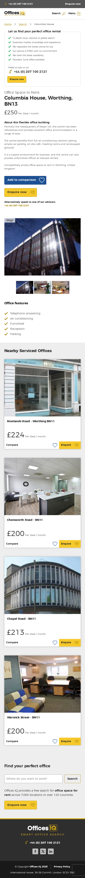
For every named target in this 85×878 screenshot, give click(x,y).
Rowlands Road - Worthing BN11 (31, 421)
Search (23, 24)
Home (8, 24)
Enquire (70, 445)
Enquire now (21, 805)
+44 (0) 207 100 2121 (16, 206)
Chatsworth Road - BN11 (25, 520)
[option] (42, 247)
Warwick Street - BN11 (23, 717)
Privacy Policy (62, 867)
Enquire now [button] (17, 79)
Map (9, 220)
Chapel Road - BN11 (21, 618)
